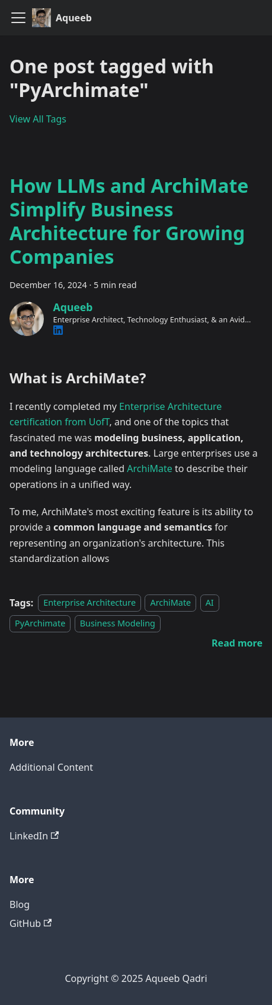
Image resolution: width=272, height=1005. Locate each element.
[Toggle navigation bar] (18, 18)
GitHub (30, 923)
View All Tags (37, 118)
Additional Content (51, 767)
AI (210, 603)
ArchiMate (149, 468)
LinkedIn (34, 835)
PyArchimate (40, 623)
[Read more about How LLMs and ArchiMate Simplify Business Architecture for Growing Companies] (237, 642)
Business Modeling (117, 623)
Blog (19, 904)
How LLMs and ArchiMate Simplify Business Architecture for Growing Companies (128, 221)
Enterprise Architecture (89, 603)
